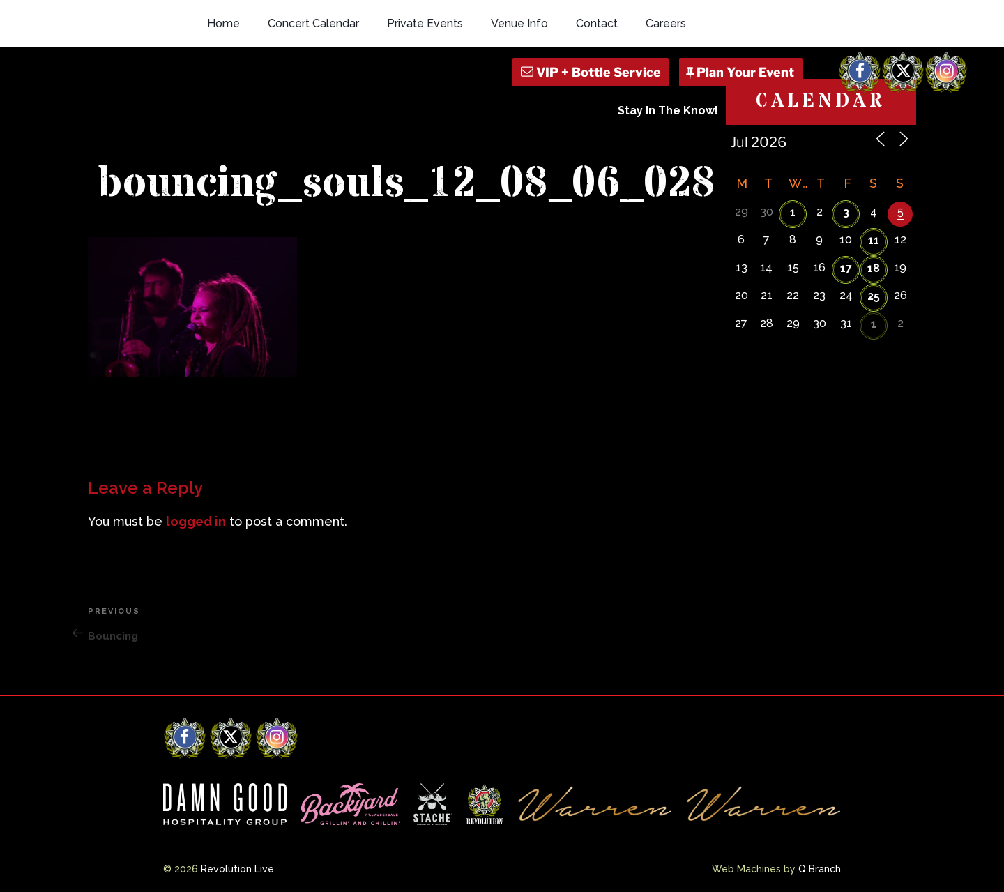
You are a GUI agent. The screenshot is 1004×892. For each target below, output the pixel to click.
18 (873, 268)
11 (873, 240)
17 (846, 268)
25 (873, 296)
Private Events (425, 23)
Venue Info (519, 23)
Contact (597, 23)
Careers (666, 23)
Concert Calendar (313, 23)
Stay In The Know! (668, 110)
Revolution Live (237, 869)
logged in (196, 521)
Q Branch (819, 869)
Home (223, 23)
